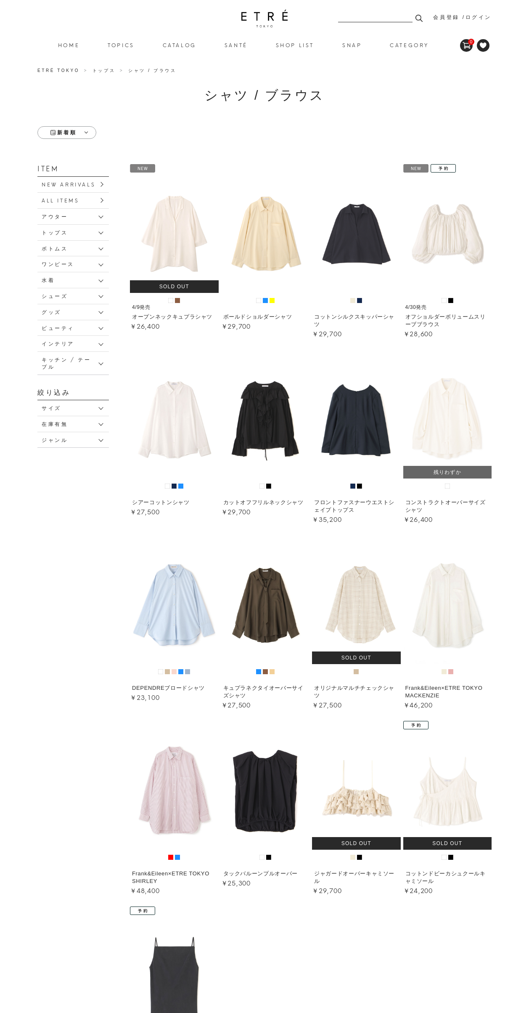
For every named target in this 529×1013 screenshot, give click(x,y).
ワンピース (58, 264)
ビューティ (58, 328)
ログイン (479, 17)
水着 (48, 280)
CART (466, 42)
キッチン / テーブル (66, 362)
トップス (55, 232)
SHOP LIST (295, 45)
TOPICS (121, 45)
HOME (68, 45)
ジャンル (55, 440)
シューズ (55, 296)
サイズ (51, 408)
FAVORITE (483, 45)
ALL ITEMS (60, 200)
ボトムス (55, 248)
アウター (55, 216)
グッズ (51, 312)
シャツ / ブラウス (264, 18)
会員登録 (446, 17)
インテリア (58, 343)
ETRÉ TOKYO (59, 70)
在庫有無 (55, 424)
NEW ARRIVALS (68, 184)
